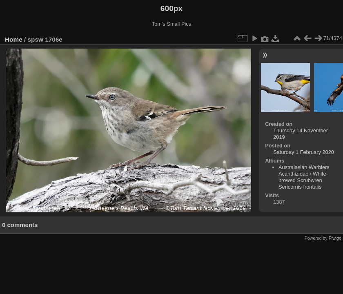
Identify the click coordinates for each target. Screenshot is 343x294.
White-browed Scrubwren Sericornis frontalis (303, 180)
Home (13, 39)
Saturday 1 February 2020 (303, 152)
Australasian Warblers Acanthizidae (304, 170)
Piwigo (335, 238)
